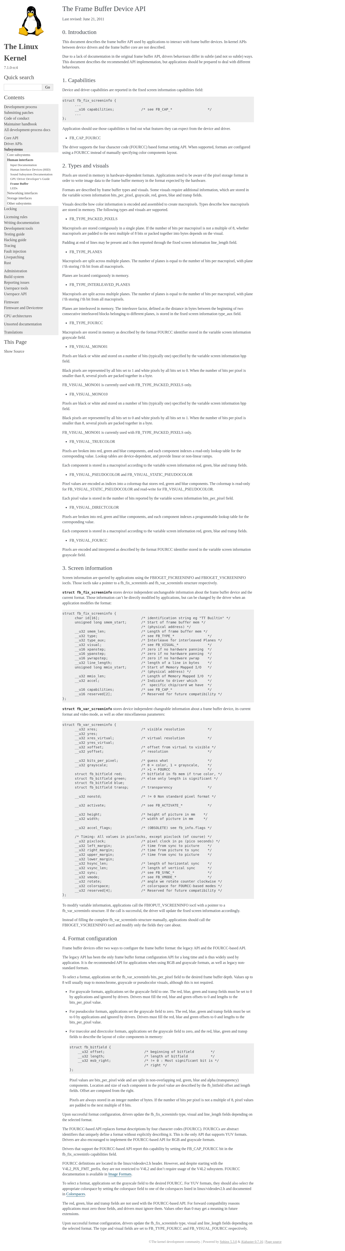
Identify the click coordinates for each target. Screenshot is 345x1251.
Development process (20, 107)
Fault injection (15, 251)
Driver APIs (13, 144)
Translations (13, 332)
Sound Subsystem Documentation (31, 174)
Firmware (11, 302)
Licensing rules (15, 217)
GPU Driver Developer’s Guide (30, 179)
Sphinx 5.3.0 (228, 1242)
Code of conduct (16, 118)
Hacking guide (15, 240)
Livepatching (14, 257)
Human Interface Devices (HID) (30, 169)
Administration (15, 271)
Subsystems (13, 149)
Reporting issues (16, 282)
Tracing (10, 246)
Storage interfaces (19, 198)
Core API (11, 138)
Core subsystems (18, 155)
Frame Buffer (19, 183)
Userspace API (15, 294)
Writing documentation (21, 223)
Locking (10, 209)
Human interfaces (20, 160)
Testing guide (14, 234)
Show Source (14, 351)
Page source (273, 1242)
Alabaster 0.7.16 (252, 1242)
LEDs (13, 188)
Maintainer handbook (20, 124)
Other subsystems (19, 203)
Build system (14, 277)
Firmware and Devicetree (23, 308)
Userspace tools (16, 288)
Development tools (18, 228)
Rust (7, 263)
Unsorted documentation (23, 324)
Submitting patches (18, 113)
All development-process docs (27, 130)
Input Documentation (23, 165)
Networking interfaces (22, 193)
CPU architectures (18, 316)
